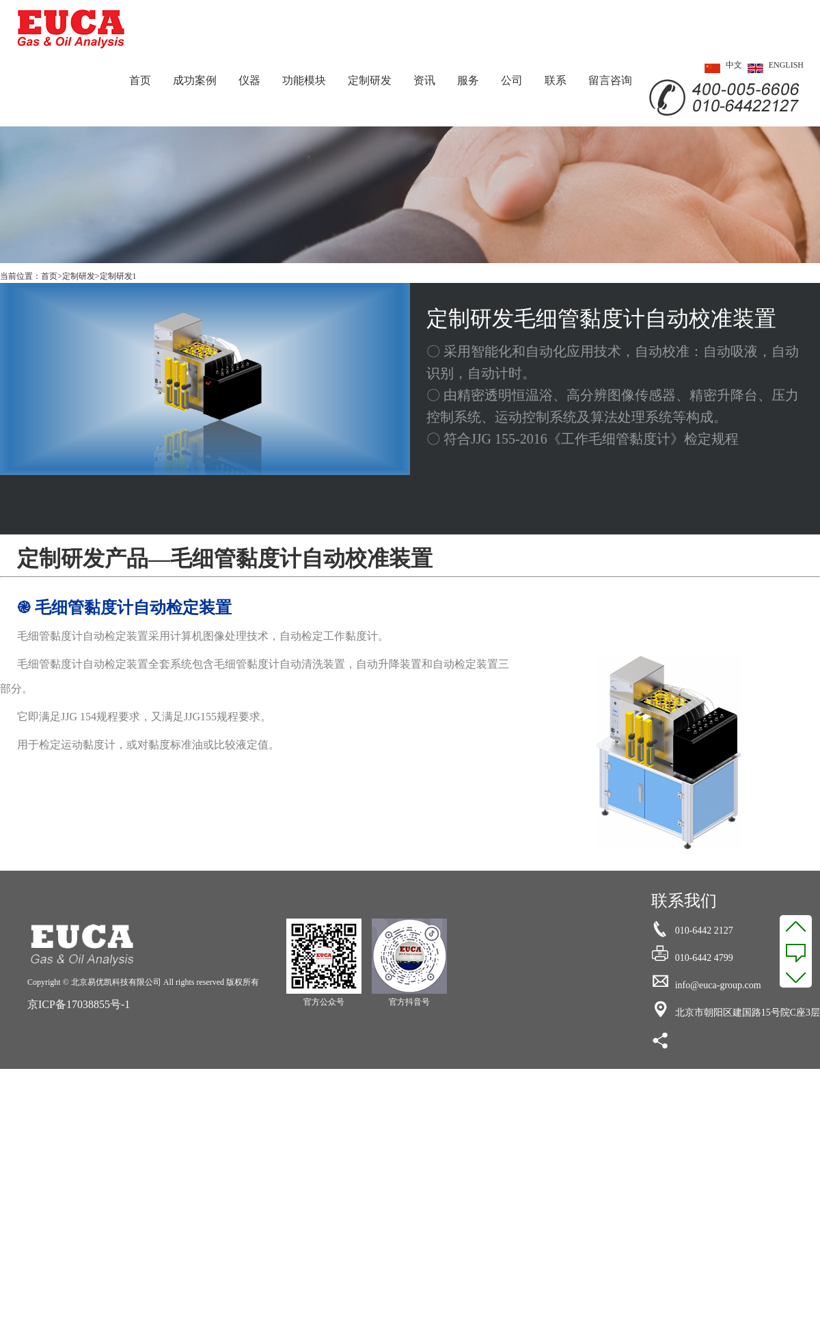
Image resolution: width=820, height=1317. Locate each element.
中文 (720, 68)
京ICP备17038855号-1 (78, 1004)
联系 (555, 80)
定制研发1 (118, 276)
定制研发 (370, 80)
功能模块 (304, 80)
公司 (512, 80)
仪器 (249, 80)
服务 (468, 80)
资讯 (424, 80)
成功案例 (195, 80)
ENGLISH (773, 68)
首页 (140, 80)
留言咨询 (610, 80)
